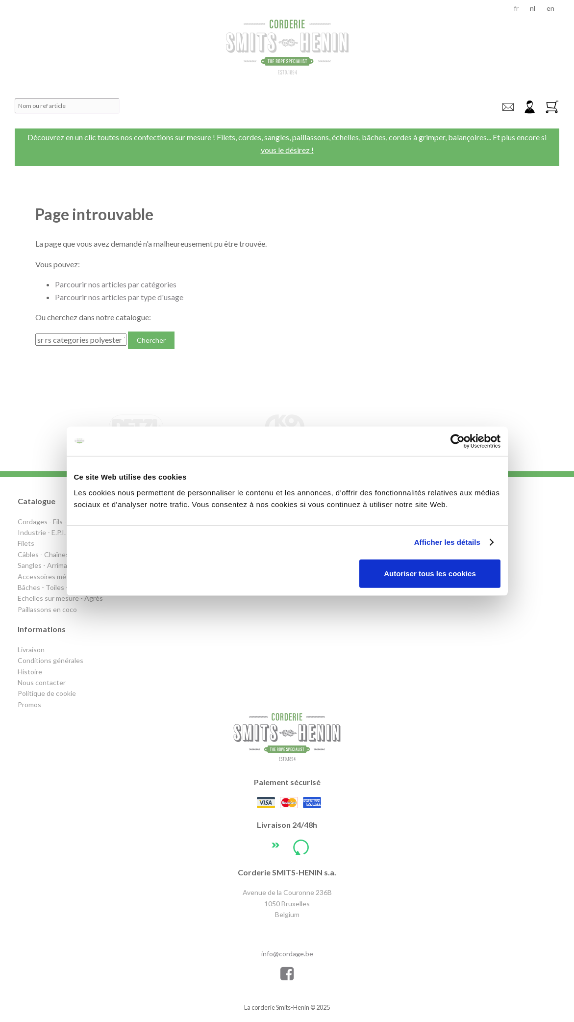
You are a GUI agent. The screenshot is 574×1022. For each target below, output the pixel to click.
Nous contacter (42, 682)
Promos (29, 704)
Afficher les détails (447, 542)
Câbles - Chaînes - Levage (57, 554)
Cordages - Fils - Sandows (57, 521)
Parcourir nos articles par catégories (115, 284)
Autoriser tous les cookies (430, 573)
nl (532, 8)
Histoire (30, 671)
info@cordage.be (508, 107)
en (550, 8)
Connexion (529, 107)
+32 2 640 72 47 (287, 933)
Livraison (31, 649)
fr (516, 8)
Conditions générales (50, 660)
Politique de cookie (47, 693)
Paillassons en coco (47, 609)
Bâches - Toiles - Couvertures (63, 587)
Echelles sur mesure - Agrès (60, 598)
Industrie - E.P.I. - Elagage (56, 532)
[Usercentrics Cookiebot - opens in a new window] (457, 441)
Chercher (151, 340)
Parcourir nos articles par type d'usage (119, 297)
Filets (26, 543)
